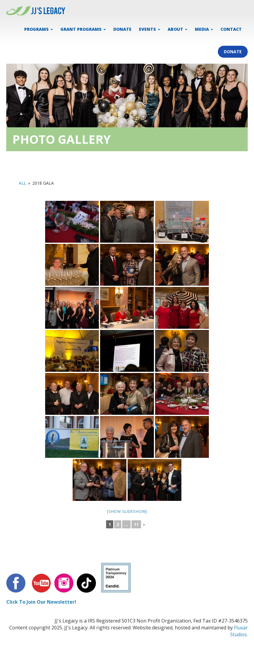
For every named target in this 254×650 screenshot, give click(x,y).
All (22, 183)
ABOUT (177, 29)
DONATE (122, 29)
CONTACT (231, 29)
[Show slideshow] (127, 511)
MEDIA (204, 29)
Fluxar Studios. (239, 631)
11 (136, 524)
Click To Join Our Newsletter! (41, 602)
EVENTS (149, 29)
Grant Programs (83, 29)
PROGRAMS (38, 29)
